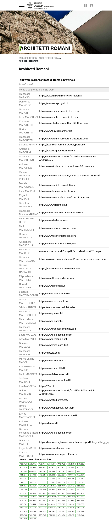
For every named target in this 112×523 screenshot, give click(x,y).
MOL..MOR (52, 497)
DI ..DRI (33, 482)
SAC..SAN (61, 508)
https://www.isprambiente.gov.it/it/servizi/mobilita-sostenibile (73, 259)
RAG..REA (80, 504)
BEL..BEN (23, 467)
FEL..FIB (71, 482)
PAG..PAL (42, 500)
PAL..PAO (52, 500)
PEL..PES (80, 500)
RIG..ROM (32, 508)
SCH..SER (32, 511)
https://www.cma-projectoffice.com (58, 454)
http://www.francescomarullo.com (58, 328)
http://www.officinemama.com (55, 334)
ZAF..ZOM (23, 519)
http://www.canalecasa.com (54, 448)
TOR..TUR (42, 515)
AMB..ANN (42, 464)
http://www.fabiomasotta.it (54, 374)
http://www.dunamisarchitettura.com (59, 111)
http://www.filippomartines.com (56, 278)
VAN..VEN (61, 515)
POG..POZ (51, 504)
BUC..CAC (80, 467)
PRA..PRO (61, 504)
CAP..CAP (42, 471)
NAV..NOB (80, 497)
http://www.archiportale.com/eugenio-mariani (64, 197)
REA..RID (23, 508)
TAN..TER (80, 511)
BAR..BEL (80, 464)
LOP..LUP (23, 493)
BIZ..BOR (52, 467)
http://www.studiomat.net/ (53, 399)
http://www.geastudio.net (53, 339)
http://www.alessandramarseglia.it (58, 243)
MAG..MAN (42, 493)
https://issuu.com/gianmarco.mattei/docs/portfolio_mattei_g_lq (74, 442)
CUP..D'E (23, 478)
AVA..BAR (71, 464)
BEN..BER (32, 467)
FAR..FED (61, 482)
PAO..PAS (61, 500)
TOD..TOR (32, 515)
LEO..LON (80, 489)
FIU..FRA (23, 486)
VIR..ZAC (80, 515)
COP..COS (71, 475)
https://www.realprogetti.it (53, 103)
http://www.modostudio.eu (53, 301)
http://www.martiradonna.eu (54, 293)
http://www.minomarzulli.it (53, 345)
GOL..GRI (23, 489)
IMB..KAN (52, 489)
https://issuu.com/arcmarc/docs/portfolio (62, 144)
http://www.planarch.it (51, 313)
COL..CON (61, 475)
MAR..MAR (61, 493)
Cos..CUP (80, 475)
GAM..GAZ (52, 486)
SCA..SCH (23, 511)
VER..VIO (71, 515)
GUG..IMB (42, 489)
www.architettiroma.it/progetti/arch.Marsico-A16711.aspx (70, 251)
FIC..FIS (80, 482)
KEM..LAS (61, 489)
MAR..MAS (71, 493)
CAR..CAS (61, 471)
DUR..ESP (42, 482)
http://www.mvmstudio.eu (53, 360)
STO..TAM (71, 511)
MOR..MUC (61, 497)
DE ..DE (42, 478)
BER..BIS (42, 467)
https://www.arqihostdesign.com (57, 150)
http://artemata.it (48, 423)
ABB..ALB (23, 464)
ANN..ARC (52, 464)
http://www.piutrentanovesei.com (57, 228)
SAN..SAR (71, 508)
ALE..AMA (32, 464)
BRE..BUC (71, 467)
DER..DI (71, 478)
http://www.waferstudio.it (53, 204)
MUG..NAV (71, 497)
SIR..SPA (52, 511)
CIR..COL (52, 475)
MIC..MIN (33, 497)
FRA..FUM (32, 486)
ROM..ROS (42, 508)
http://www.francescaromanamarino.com (61, 212)
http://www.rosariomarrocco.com (57, 235)
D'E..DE (32, 478)
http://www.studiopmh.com (54, 220)
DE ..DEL (52, 478)
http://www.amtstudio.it (52, 285)
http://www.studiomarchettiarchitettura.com (63, 123)
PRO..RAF (71, 504)
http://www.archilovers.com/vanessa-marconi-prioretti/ (69, 175)
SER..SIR (42, 511)
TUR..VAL (52, 515)
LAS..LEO (71, 489)
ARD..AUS (61, 464)
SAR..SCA (80, 508)
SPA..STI (61, 511)
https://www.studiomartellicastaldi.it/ (59, 268)
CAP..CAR (52, 471)
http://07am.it (46, 386)
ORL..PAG (32, 500)
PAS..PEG (71, 500)
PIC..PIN (33, 504)
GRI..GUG (32, 489)
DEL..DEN (61, 478)
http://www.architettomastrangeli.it (58, 415)
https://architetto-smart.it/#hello (57, 307)
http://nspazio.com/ (50, 352)
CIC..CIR (42, 475)
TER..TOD (23, 515)
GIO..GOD (80, 486)
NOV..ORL (23, 500)
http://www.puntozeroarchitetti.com (59, 117)
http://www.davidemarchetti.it (55, 130)
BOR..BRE (61, 467)
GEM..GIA (61, 486)
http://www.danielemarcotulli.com (57, 185)
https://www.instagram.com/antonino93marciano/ (66, 166)
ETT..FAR (52, 482)
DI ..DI (80, 478)
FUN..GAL (42, 486)
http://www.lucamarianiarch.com (57, 191)
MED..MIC (23, 497)
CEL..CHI (23, 475)
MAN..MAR (52, 493)
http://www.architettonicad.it (55, 380)
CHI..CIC (33, 475)
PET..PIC (23, 504)
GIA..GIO (71, 486)
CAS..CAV (71, 471)
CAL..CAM (23, 471)
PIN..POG (42, 504)
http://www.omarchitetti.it (53, 368)
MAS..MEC (80, 493)
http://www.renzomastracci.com (56, 407)
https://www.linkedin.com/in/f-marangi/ (61, 95)
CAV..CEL (80, 471)
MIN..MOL (42, 497)
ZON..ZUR (32, 519)
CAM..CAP (32, 471)
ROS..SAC (52, 508)
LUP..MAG (32, 493)
